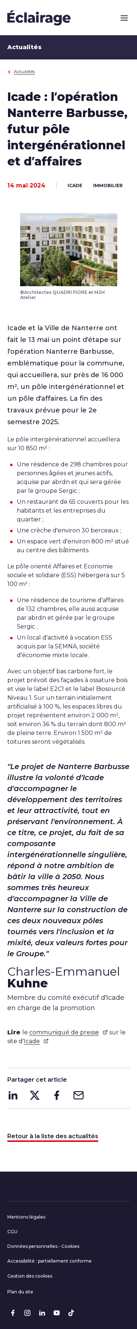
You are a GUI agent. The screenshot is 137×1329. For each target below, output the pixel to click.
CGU (12, 1231)
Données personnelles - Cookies (43, 1246)
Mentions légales (26, 1217)
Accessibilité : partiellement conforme (49, 1261)
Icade (36, 1041)
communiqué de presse (68, 1032)
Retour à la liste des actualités (52, 1136)
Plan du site (20, 1292)
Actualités (21, 71)
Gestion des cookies (29, 1276)
